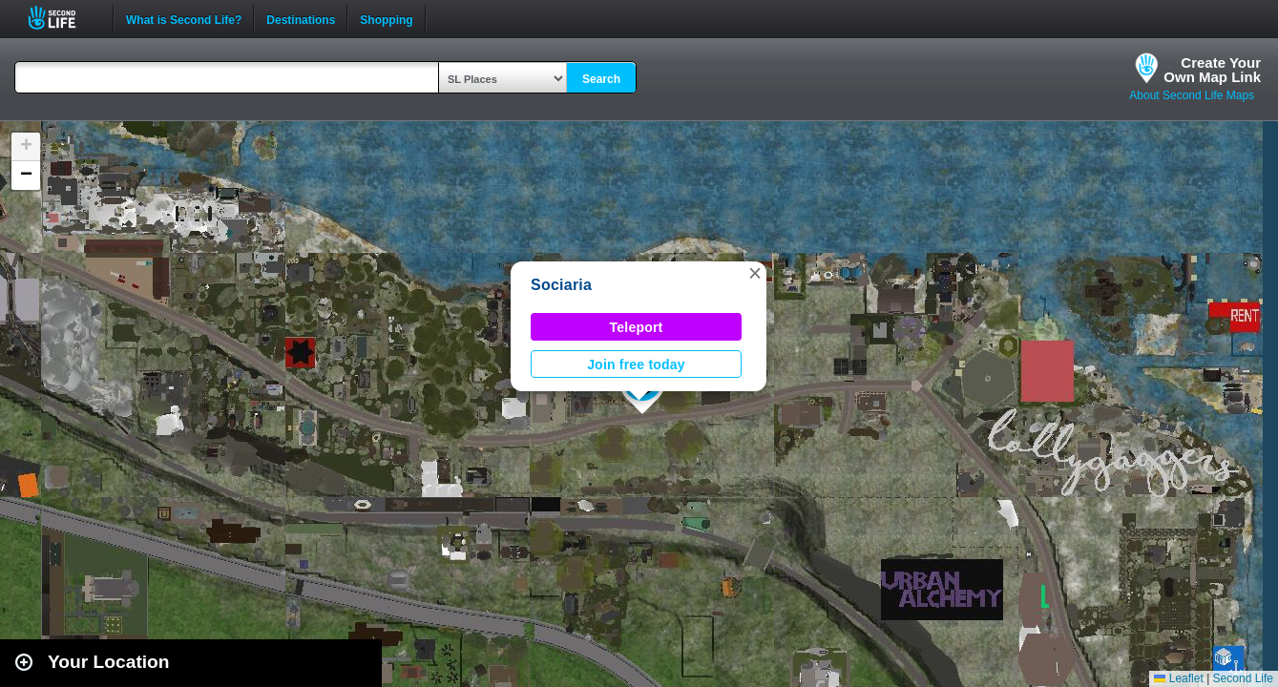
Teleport (636, 327)
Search (601, 79)
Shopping (386, 18)
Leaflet (1178, 678)
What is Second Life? (183, 18)
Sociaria (561, 285)
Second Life (62, 18)
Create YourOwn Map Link (1212, 69)
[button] (755, 272)
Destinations (300, 18)
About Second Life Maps (1191, 95)
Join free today (636, 364)
